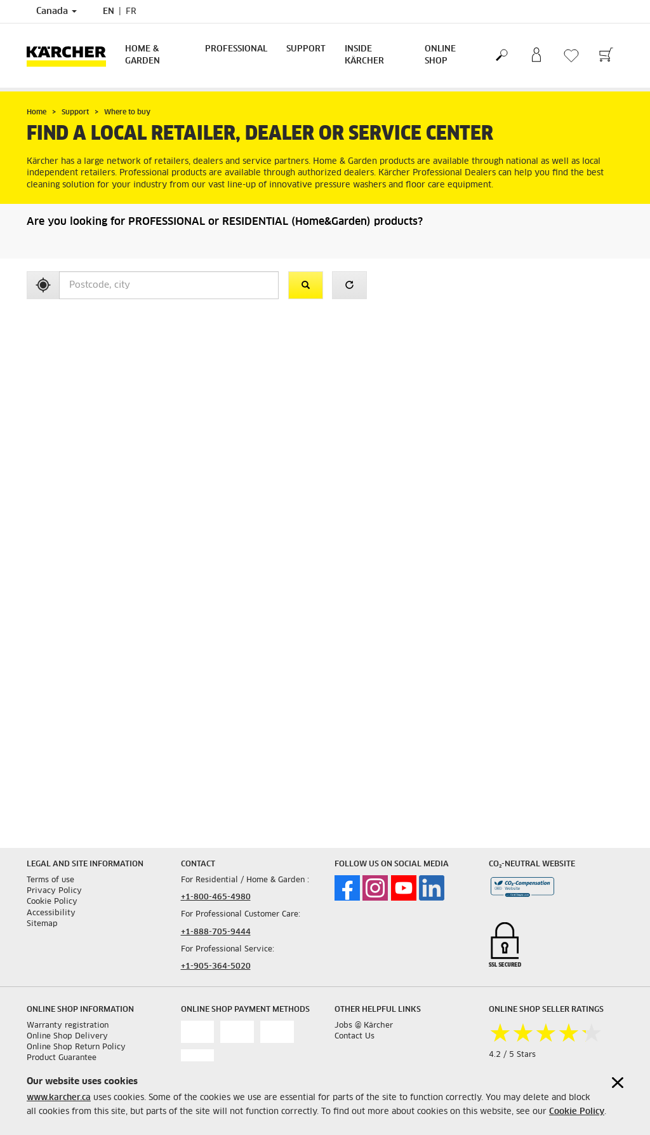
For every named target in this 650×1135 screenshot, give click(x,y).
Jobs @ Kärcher (364, 1026)
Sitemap (42, 924)
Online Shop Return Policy (76, 1047)
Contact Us (355, 1036)
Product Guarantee (61, 1058)
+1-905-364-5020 (216, 966)
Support (306, 49)
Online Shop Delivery (67, 1036)
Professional (236, 49)
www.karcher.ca (59, 1098)
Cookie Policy (576, 1112)
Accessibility (51, 913)
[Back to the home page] (71, 55)
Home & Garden (142, 55)
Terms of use (50, 880)
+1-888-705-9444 (216, 932)
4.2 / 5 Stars (512, 1055)
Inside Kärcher (364, 55)
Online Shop (440, 55)
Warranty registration (68, 1026)
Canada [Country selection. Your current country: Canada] (56, 11)
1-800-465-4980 (218, 897)
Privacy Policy (54, 891)
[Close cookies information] (617, 1082)
